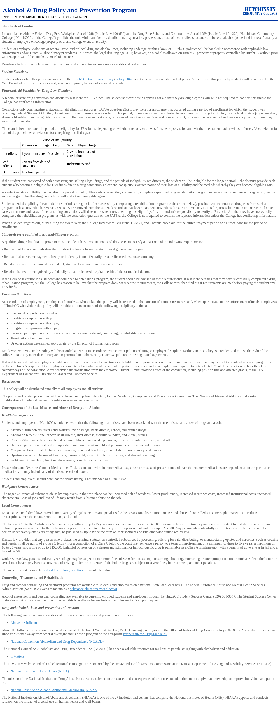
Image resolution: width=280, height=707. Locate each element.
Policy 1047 (124, 79)
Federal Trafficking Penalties (62, 570)
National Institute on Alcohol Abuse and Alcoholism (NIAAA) (54, 690)
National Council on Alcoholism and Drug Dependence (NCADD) (57, 641)
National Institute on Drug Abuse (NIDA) (39, 671)
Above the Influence (24, 622)
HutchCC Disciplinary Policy (92, 79)
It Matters (17, 656)
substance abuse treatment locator (93, 589)
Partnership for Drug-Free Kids (145, 634)
